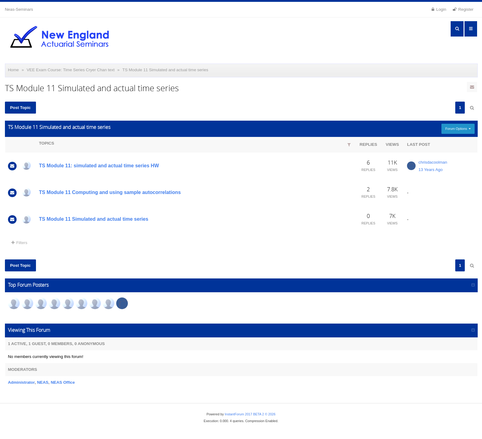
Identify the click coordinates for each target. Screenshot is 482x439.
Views (392, 144)
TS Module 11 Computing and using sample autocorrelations (110, 192)
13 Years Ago (430, 169)
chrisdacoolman (432, 162)
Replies (368, 144)
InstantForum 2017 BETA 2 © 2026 (250, 414)
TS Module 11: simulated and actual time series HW (99, 165)
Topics (46, 143)
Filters (19, 242)
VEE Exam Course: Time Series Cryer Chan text (71, 70)
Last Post (418, 144)
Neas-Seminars (19, 9)
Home (13, 70)
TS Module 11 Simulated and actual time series (165, 70)
